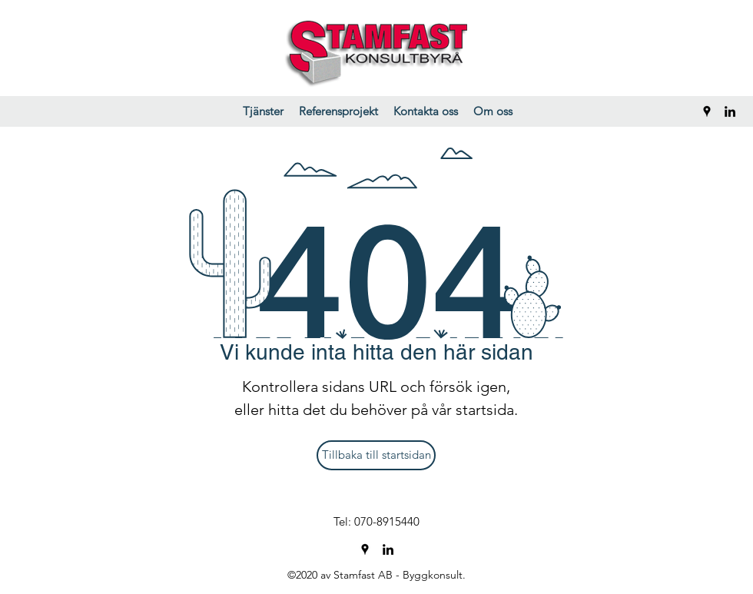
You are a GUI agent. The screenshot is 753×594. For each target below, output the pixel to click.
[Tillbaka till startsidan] (376, 455)
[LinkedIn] (730, 111)
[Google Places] (707, 111)
